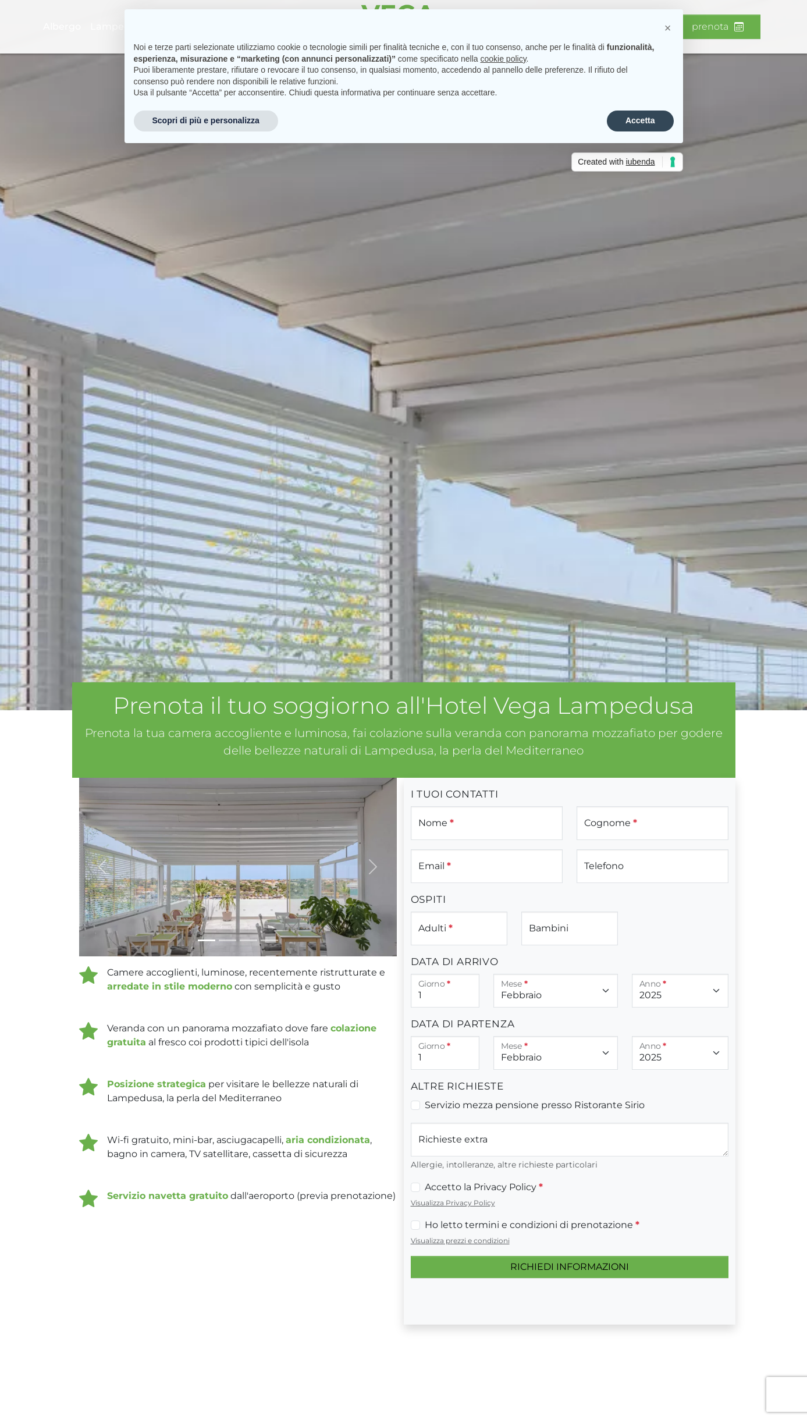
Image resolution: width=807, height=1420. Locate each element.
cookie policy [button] (503, 58)
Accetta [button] (640, 120)
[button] (668, 28)
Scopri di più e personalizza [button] (205, 120)
